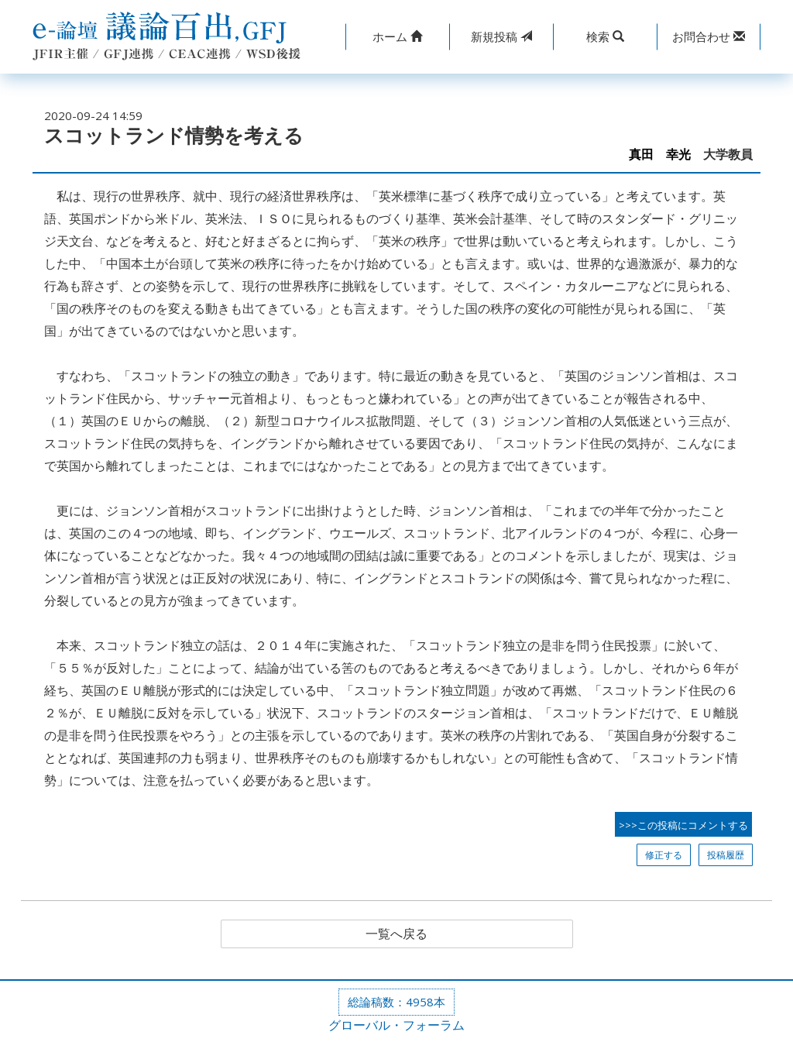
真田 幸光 (660, 154)
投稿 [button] (501, 36)
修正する (663, 854)
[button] (397, 36)
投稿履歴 (725, 854)
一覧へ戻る (396, 934)
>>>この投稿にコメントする (683, 825)
